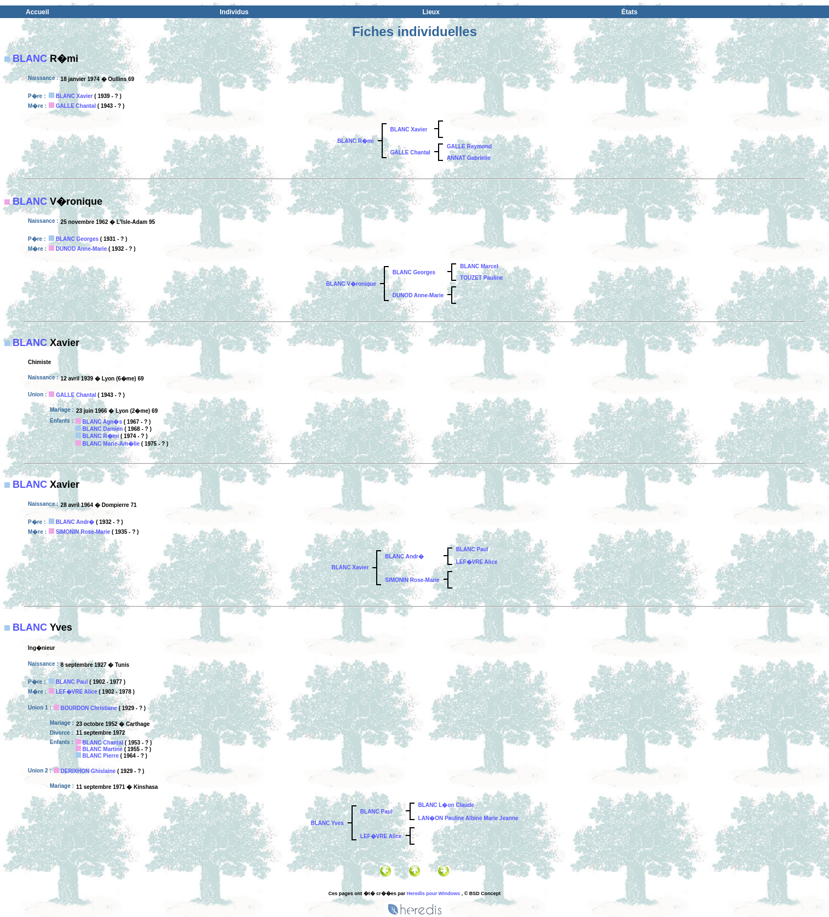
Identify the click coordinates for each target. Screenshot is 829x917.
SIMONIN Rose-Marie (83, 532)
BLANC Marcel (479, 266)
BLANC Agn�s (102, 422)
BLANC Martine (103, 749)
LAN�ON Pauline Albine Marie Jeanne (468, 818)
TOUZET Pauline (481, 278)
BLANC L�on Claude (446, 805)
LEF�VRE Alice (477, 562)
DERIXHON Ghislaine (88, 771)
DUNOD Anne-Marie (81, 249)
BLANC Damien (103, 429)
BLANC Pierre (101, 756)
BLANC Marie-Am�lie (111, 444)
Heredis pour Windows (433, 893)
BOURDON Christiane (89, 708)
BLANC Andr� (75, 522)
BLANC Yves (326, 823)
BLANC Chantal (103, 743)
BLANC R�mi (355, 141)
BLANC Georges (77, 239)
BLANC (30, 58)
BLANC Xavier (74, 96)
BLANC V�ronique (351, 284)
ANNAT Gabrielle (469, 158)
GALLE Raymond (469, 146)
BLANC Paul (472, 549)
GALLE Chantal (76, 106)
